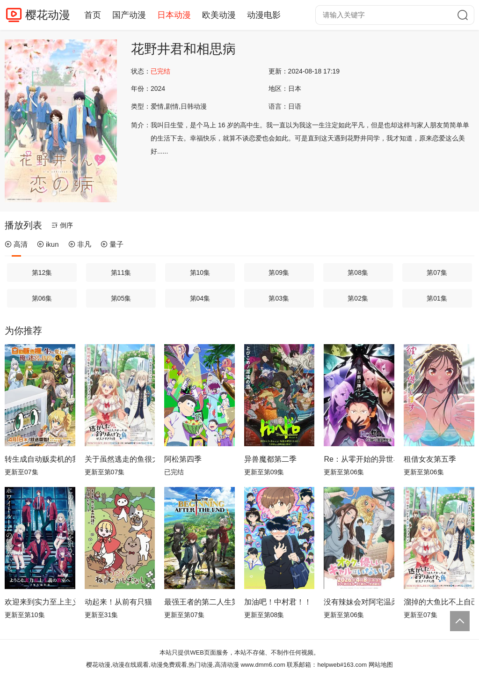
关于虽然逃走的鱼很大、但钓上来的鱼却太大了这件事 (120, 459)
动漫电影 (264, 15)
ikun (48, 244)
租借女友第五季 (430, 459)
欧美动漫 (219, 15)
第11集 (121, 272)
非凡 (79, 244)
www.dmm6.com (262, 664)
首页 (92, 15)
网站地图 (381, 664)
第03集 (279, 298)
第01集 (437, 298)
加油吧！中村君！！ (278, 602)
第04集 (200, 298)
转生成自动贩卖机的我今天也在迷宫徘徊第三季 (40, 459)
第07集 (437, 272)
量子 (112, 244)
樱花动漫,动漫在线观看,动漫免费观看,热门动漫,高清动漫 (162, 664)
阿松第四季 (183, 459)
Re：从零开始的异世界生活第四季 (359, 459)
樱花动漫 (47, 14)
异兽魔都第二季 (270, 459)
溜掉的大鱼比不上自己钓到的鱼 (439, 602)
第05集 (121, 298)
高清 (16, 244)
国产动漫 (129, 15)
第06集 (42, 298)
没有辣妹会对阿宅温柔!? (359, 602)
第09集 (279, 272)
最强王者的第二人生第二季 (199, 602)
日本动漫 (174, 15)
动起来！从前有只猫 (118, 602)
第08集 (358, 272)
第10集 (200, 272)
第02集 (358, 298)
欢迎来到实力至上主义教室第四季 (40, 602)
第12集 (42, 272)
